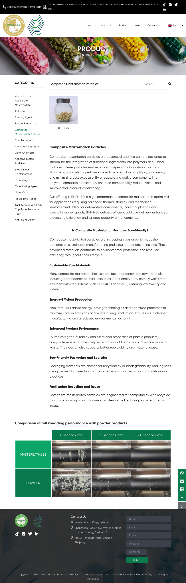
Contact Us (154, 25)
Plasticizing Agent (25, 198)
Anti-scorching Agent (27, 146)
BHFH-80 (63, 127)
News (137, 25)
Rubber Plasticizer (25, 123)
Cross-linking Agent (26, 186)
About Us (106, 25)
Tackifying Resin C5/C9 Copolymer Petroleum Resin (28, 209)
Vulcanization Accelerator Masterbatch (23, 100)
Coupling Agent (24, 140)
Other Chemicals (24, 152)
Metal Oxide (22, 192)
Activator (20, 111)
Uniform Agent (23, 180)
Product (123, 25)
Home (91, 25)
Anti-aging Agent (25, 219)
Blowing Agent (23, 117)
